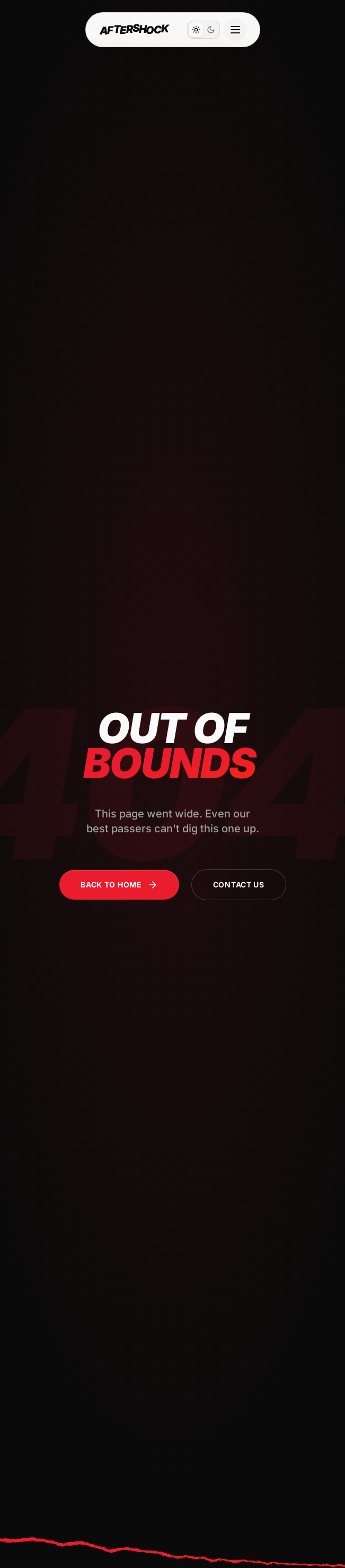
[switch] (203, 29)
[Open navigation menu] (235, 29)
